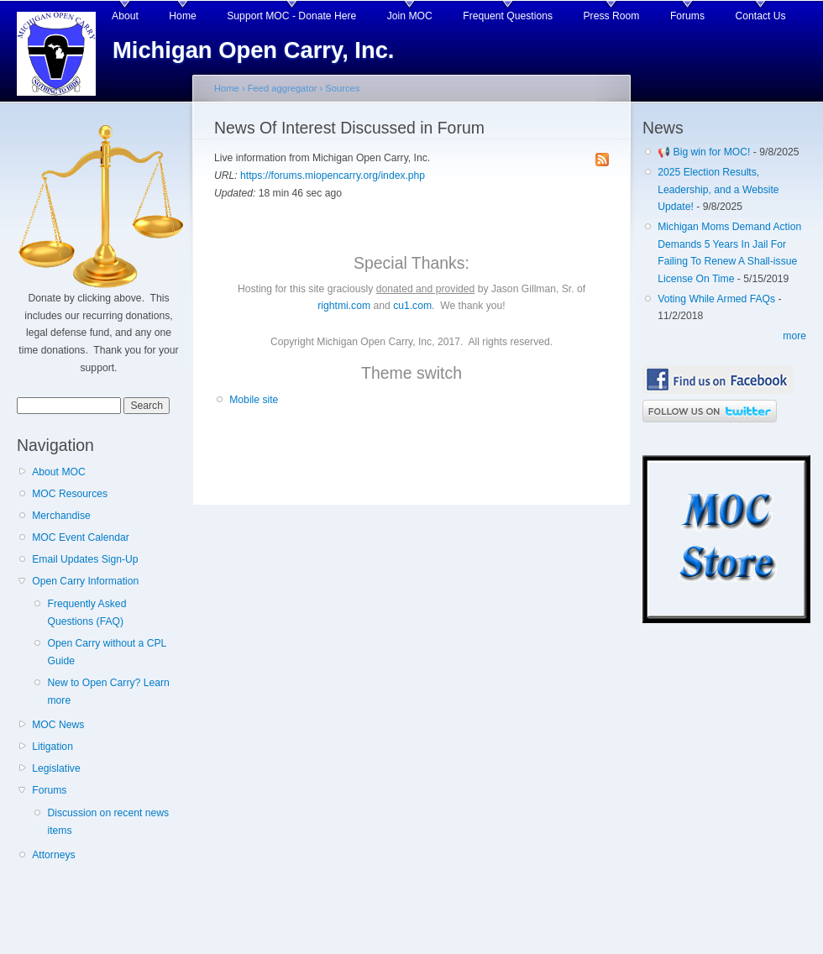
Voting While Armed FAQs (716, 299)
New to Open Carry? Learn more (108, 691)
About (125, 16)
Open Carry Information (85, 581)
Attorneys (53, 855)
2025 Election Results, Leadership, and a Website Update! (718, 189)
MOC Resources (69, 494)
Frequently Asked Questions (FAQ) (86, 612)
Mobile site (253, 400)
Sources (342, 88)
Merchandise (61, 516)
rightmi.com (343, 306)
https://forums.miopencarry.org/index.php (332, 175)
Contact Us (761, 16)
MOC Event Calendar (80, 537)
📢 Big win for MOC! (705, 152)
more (794, 336)
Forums (687, 16)
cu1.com (412, 306)
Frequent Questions (508, 16)
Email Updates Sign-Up (85, 559)
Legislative (56, 768)
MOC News (58, 725)
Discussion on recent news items (108, 821)
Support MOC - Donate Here (291, 16)
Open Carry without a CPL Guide (106, 652)
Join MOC (409, 16)
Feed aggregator (282, 88)
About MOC (59, 472)
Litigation (52, 746)
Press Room (612, 16)
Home (182, 16)
